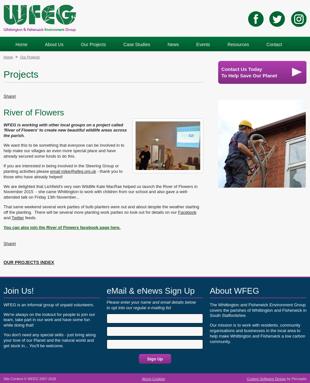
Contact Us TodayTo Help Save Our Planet (261, 72)
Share (9, 96)
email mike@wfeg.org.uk (73, 171)
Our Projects (30, 57)
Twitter (18, 217)
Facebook (187, 212)
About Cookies (153, 379)
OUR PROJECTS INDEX (29, 262)
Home (8, 57)
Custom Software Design (266, 379)
